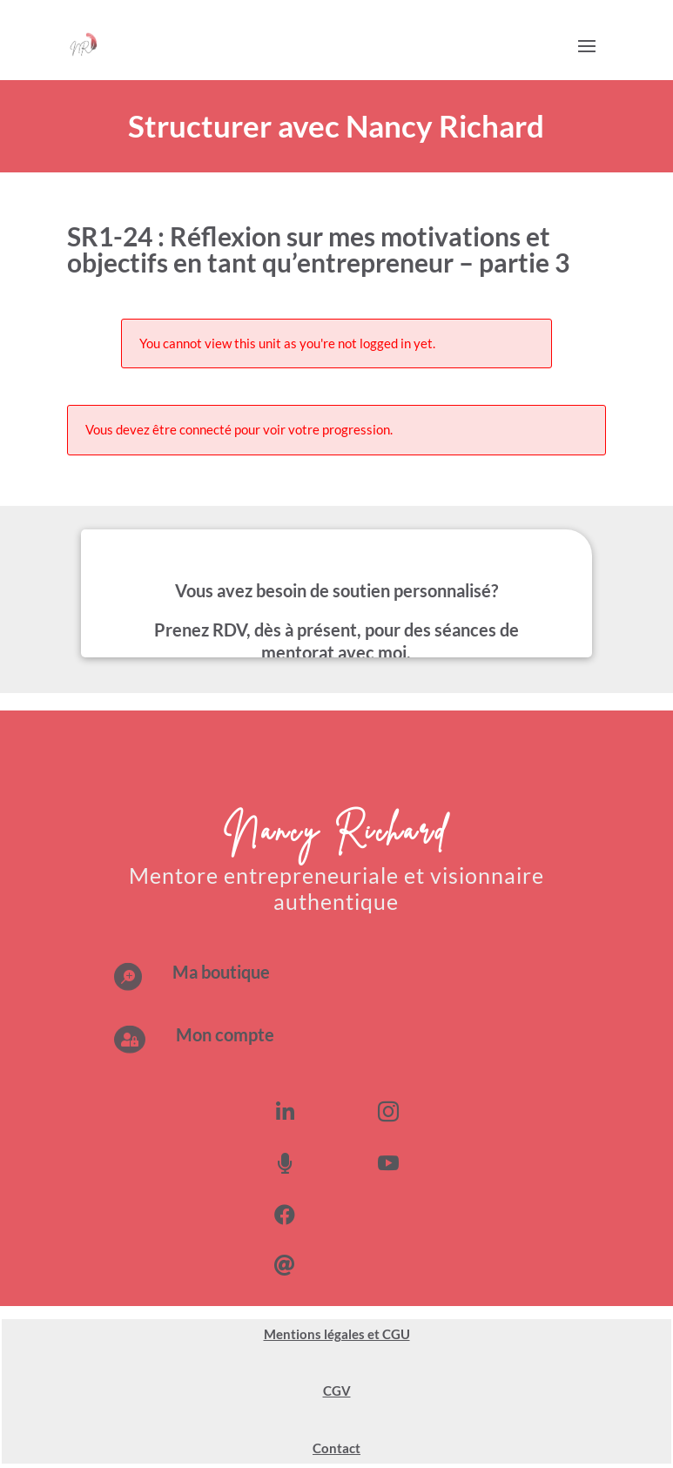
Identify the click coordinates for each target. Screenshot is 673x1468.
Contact (336, 1448)
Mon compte (225, 1034)
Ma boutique (221, 971)
